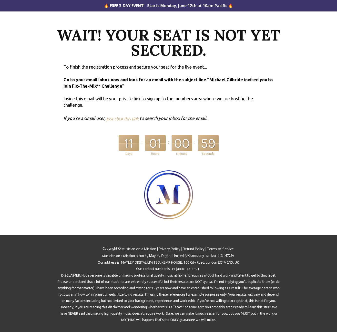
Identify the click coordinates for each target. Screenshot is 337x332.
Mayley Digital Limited (166, 256)
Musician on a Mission (139, 249)
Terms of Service (220, 249)
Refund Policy (193, 249)
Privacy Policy (169, 249)
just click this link (122, 118)
